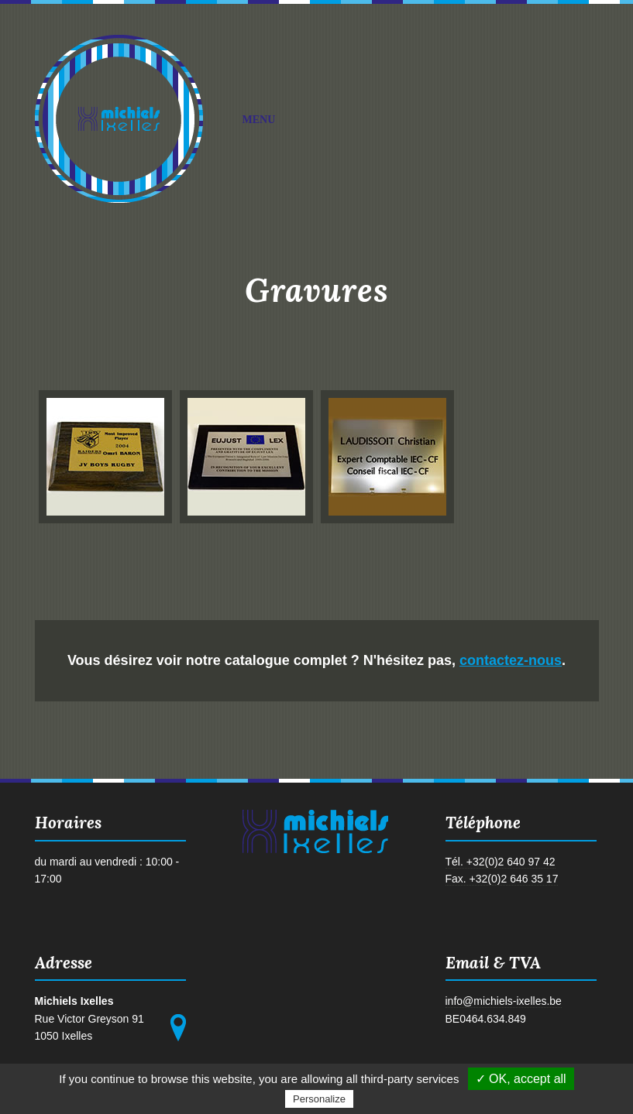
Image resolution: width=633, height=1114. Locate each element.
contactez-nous (510, 660)
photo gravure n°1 (101, 456)
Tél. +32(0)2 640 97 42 (501, 861)
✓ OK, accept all (521, 1078)
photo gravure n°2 (242, 456)
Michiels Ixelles (119, 119)
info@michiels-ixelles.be (504, 1001)
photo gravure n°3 (383, 456)
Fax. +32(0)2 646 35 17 (502, 878)
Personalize (319, 1099)
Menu (413, 120)
